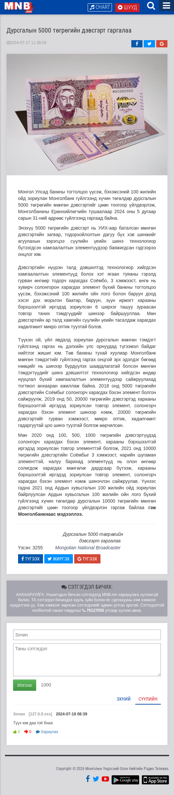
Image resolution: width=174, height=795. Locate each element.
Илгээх (24, 685)
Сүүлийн (148, 699)
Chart (100, 7)
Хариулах (47, 733)
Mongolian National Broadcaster (87, 548)
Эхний (124, 699)
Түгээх (30, 559)
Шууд (127, 7)
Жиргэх (59, 559)
